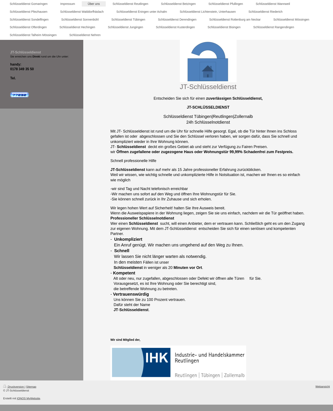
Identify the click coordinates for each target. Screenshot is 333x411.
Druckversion (14, 386)
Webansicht (322, 386)
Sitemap (31, 386)
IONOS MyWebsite (28, 398)
